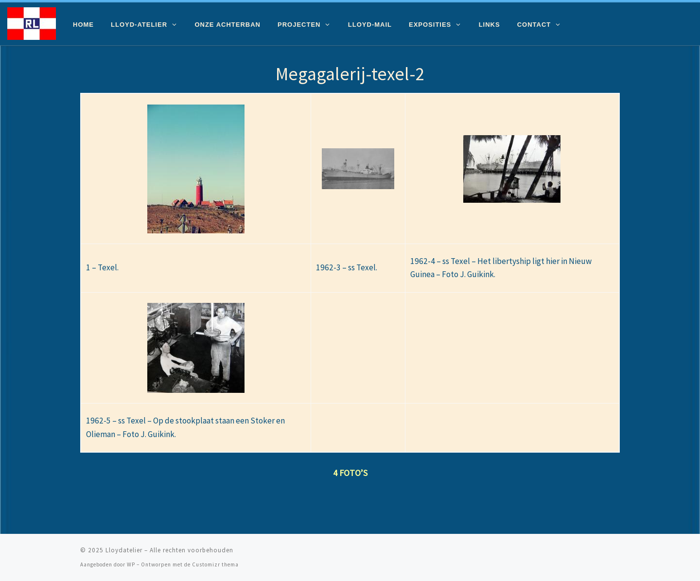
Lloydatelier (123, 550)
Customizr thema (215, 564)
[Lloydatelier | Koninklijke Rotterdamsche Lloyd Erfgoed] (31, 22)
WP (131, 564)
